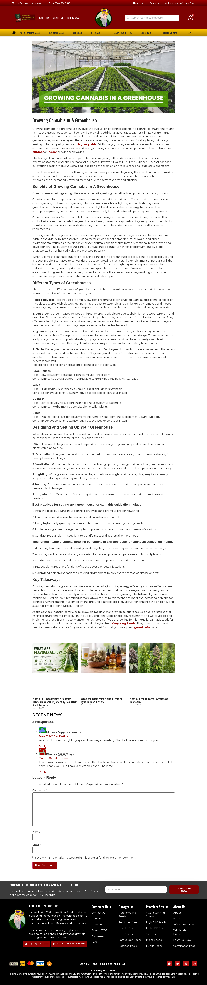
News (41, 17)
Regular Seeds (98, 33)
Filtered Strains (169, 33)
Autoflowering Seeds (30, 33)
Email (36, 845)
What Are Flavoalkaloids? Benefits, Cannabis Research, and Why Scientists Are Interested (54, 702)
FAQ (47, 17)
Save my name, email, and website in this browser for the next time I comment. (85, 857)
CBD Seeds (77, 33)
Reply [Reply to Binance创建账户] (42, 772)
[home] (14, 32)
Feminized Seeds (56, 33)
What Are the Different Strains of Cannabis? (148, 700)
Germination (58, 17)
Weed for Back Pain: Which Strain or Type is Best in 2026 (101, 700)
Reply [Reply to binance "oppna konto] (42, 746)
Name (37, 832)
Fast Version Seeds (123, 33)
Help (188, 33)
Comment (39, 790)
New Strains (147, 33)
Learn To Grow (73, 17)
